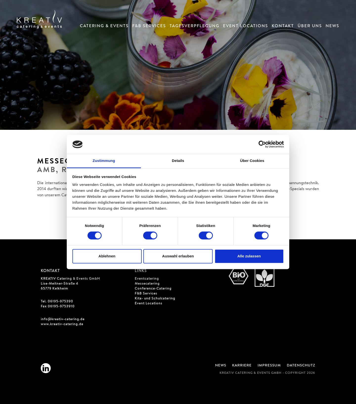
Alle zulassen (249, 256)
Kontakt (283, 26)
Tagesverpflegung (194, 26)
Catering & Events (104, 26)
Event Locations (245, 26)
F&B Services (149, 26)
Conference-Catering (153, 289)
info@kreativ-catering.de (63, 319)
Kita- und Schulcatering (155, 298)
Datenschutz (301, 366)
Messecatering (147, 284)
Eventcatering (147, 279)
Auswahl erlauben (178, 256)
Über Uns (310, 26)
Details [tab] (178, 160)
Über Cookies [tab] (252, 160)
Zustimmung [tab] (104, 160)
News (332, 26)
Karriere (242, 366)
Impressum (269, 366)
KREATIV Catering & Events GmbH (70, 279)
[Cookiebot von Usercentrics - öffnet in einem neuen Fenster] (262, 144)
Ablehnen (106, 256)
